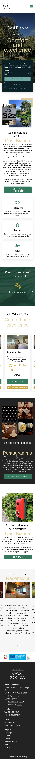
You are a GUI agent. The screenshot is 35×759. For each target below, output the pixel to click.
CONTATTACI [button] (17, 557)
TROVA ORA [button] (17, 381)
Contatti (7, 748)
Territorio (7, 745)
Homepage (8, 733)
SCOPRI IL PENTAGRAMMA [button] (17, 477)
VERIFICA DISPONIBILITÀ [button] (17, 190)
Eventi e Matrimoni (10, 742)
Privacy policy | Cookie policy (17, 757)
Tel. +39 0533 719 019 (12, 712)
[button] (11, 66)
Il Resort (7, 736)
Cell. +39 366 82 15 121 (12, 715)
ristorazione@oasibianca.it (13, 725)
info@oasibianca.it (10, 722)
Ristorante (7, 739)
